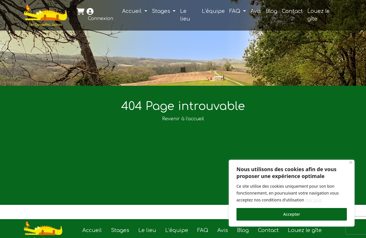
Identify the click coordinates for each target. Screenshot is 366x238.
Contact (292, 11)
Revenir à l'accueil (183, 118)
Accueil (132, 11)
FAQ (235, 11)
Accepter (291, 214)
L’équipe (213, 11)
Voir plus (313, 200)
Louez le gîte (318, 15)
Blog (271, 11)
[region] (292, 193)
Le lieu (185, 15)
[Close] (350, 162)
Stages (162, 11)
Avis (255, 11)
